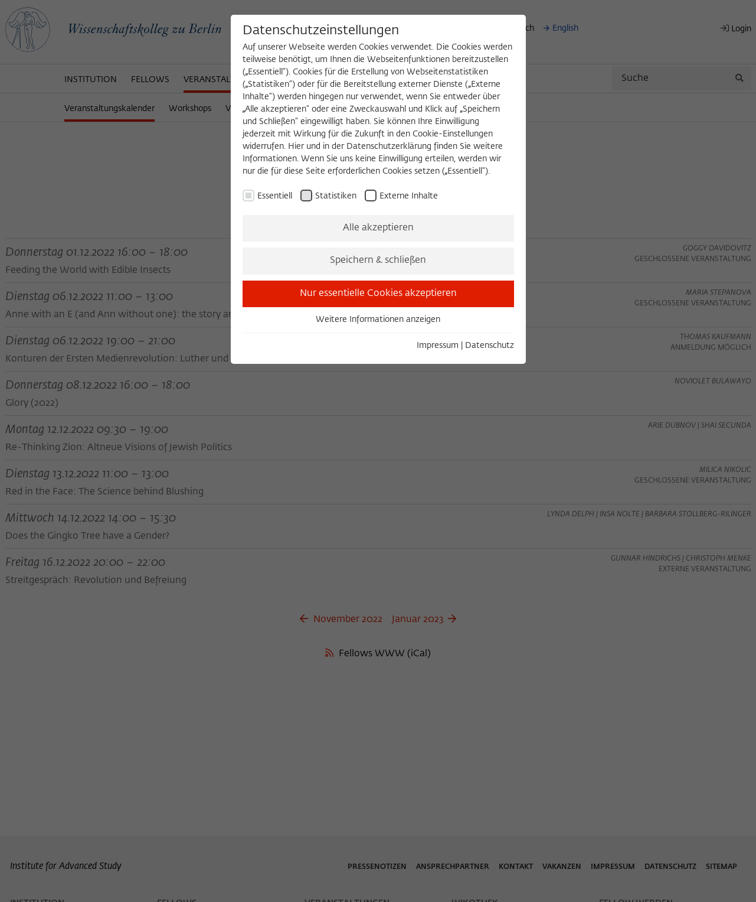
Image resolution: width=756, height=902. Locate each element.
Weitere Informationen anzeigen (378, 319)
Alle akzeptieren (378, 228)
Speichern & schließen (378, 260)
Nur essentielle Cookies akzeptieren (378, 293)
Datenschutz (489, 345)
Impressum (438, 345)
